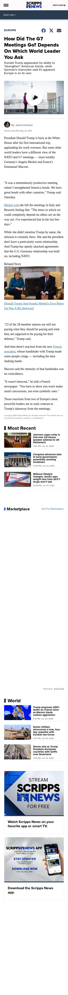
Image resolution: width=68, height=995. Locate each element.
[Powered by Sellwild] (59, 689)
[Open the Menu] (6, 5)
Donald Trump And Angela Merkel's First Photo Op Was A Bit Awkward (34, 303)
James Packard (24, 125)
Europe (10, 30)
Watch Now (59, 5)
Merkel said (12, 205)
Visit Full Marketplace (52, 509)
